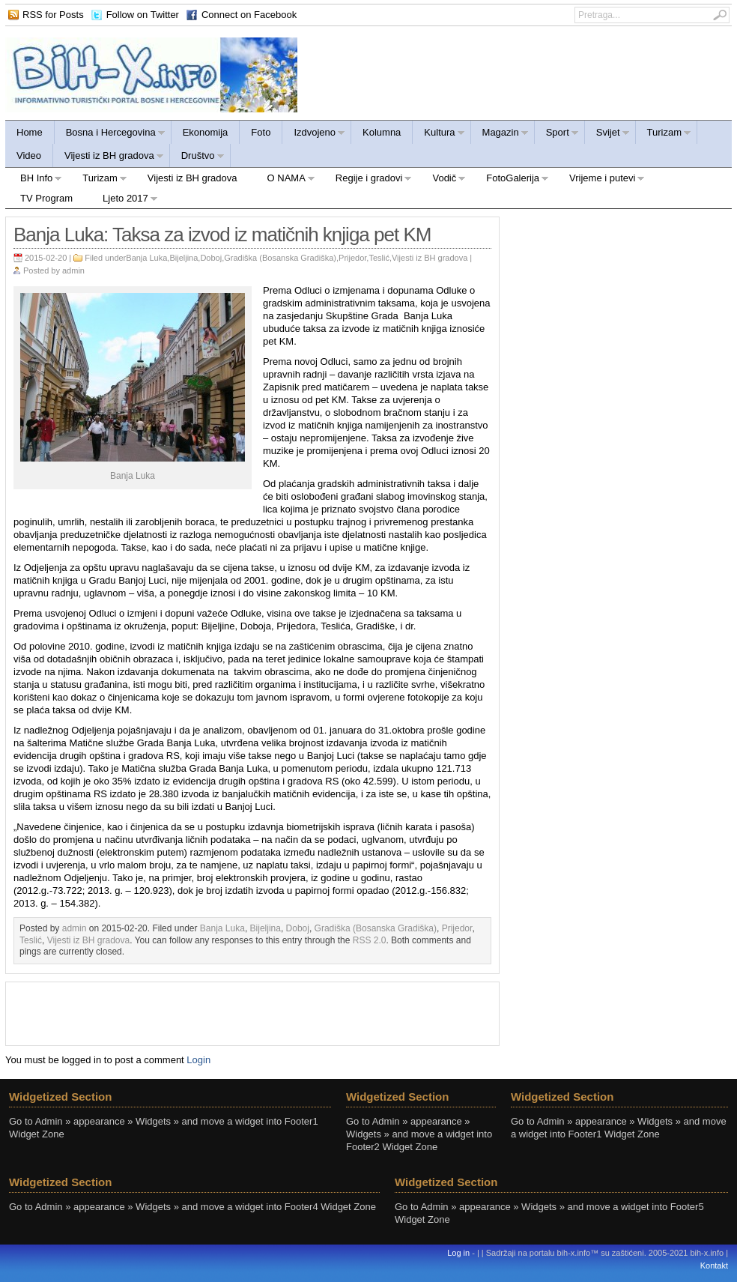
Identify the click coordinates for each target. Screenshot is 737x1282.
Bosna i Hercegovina (110, 134)
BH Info (33, 180)
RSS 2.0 (369, 940)
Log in (458, 1252)
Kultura (438, 134)
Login (198, 1059)
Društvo (197, 158)
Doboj (211, 257)
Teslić (378, 257)
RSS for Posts (53, 14)
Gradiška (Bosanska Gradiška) (280, 257)
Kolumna (382, 132)
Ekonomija (205, 132)
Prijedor (352, 257)
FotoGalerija (510, 180)
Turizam (663, 134)
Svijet (607, 134)
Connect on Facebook (249, 14)
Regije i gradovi (367, 180)
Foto (260, 132)
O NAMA (283, 180)
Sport (557, 134)
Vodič (441, 180)
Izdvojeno (313, 134)
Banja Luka (146, 257)
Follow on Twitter (142, 14)
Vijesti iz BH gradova (108, 158)
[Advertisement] (252, 1012)
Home (29, 132)
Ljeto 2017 (123, 200)
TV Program (46, 198)
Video (28, 155)
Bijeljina (183, 257)
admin (73, 270)
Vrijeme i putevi (599, 180)
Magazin (500, 134)
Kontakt (714, 1265)
